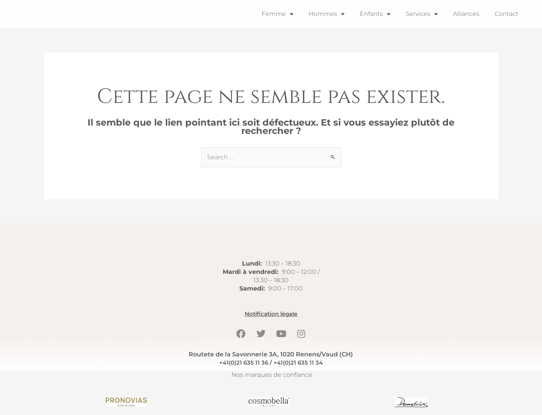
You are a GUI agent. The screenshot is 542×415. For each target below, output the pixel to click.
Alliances (466, 13)
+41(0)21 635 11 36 (242, 362)
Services (422, 14)
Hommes (327, 14)
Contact (506, 13)
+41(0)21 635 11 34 (299, 362)
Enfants (375, 14)
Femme (278, 14)
